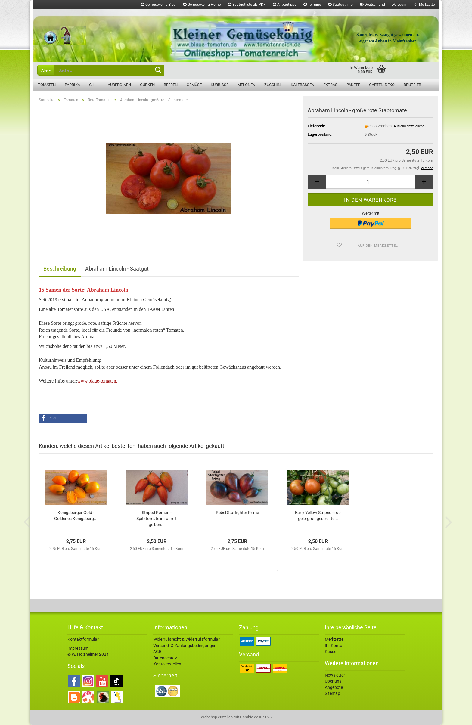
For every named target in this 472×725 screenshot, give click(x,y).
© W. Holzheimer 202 (86, 654)
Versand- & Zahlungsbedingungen (184, 645)
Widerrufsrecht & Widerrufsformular (186, 639)
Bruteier (412, 84)
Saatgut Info (340, 4)
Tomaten (47, 84)
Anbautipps (284, 4)
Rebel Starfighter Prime (237, 512)
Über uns (333, 681)
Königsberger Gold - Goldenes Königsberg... (76, 515)
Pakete (353, 84)
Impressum (77, 648)
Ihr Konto (333, 645)
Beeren (171, 84)
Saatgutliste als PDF (247, 4)
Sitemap (332, 693)
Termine (312, 4)
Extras (330, 84)
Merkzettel (425, 4)
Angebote (334, 687)
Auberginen (119, 84)
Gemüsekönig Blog (158, 4)
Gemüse (194, 84)
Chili (94, 84)
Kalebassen (302, 84)
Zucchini (273, 84)
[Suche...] (45, 70)
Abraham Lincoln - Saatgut (117, 268)
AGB (157, 651)
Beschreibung (59, 268)
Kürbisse (219, 84)
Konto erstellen (167, 663)
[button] (372, 4)
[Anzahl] (370, 182)
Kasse (330, 651)
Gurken (147, 84)
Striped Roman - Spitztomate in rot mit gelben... (156, 518)
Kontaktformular (83, 639)
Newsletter (335, 675)
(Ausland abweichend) (409, 126)
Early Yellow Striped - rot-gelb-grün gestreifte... (318, 515)
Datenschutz (165, 657)
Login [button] (399, 4)
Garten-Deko (382, 84)
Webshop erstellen (217, 717)
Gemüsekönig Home (202, 4)
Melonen (246, 84)
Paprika (72, 84)
